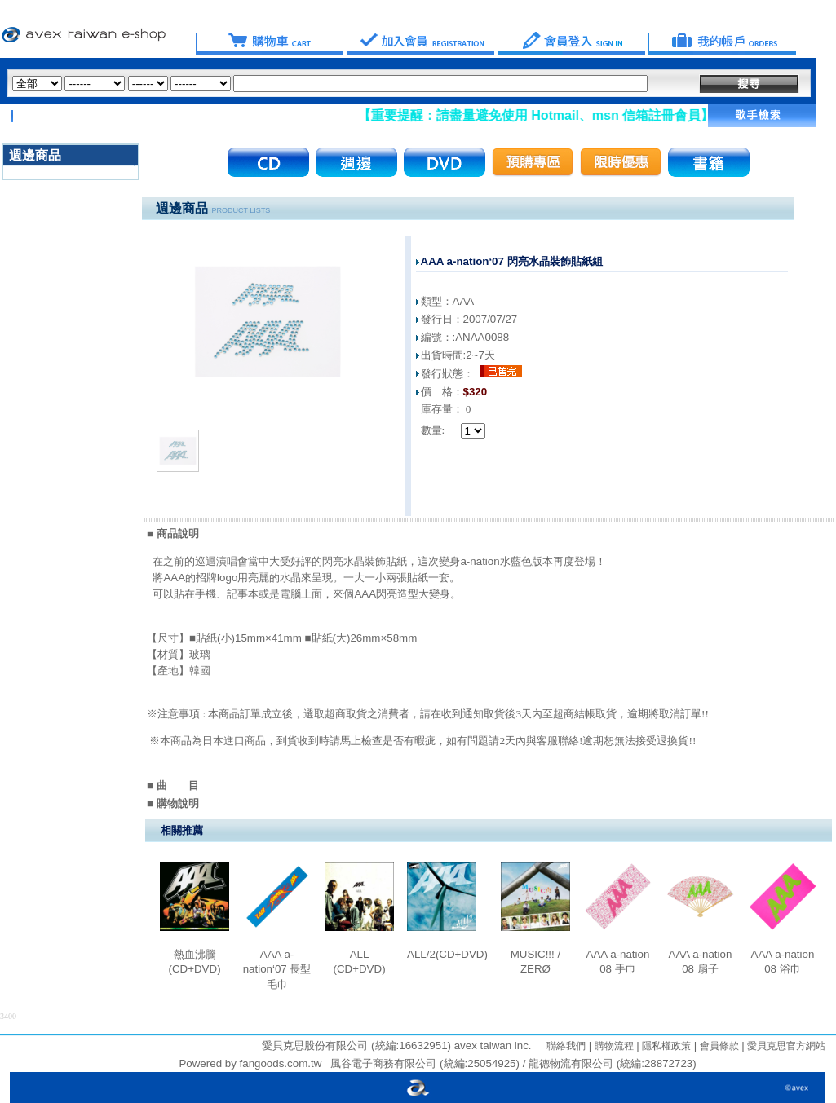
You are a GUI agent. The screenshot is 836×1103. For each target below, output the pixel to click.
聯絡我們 (566, 1046)
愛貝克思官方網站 (786, 1046)
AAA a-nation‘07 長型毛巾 (277, 969)
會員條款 (717, 1046)
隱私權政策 (665, 1046)
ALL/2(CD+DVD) (447, 954)
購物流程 (612, 1046)
